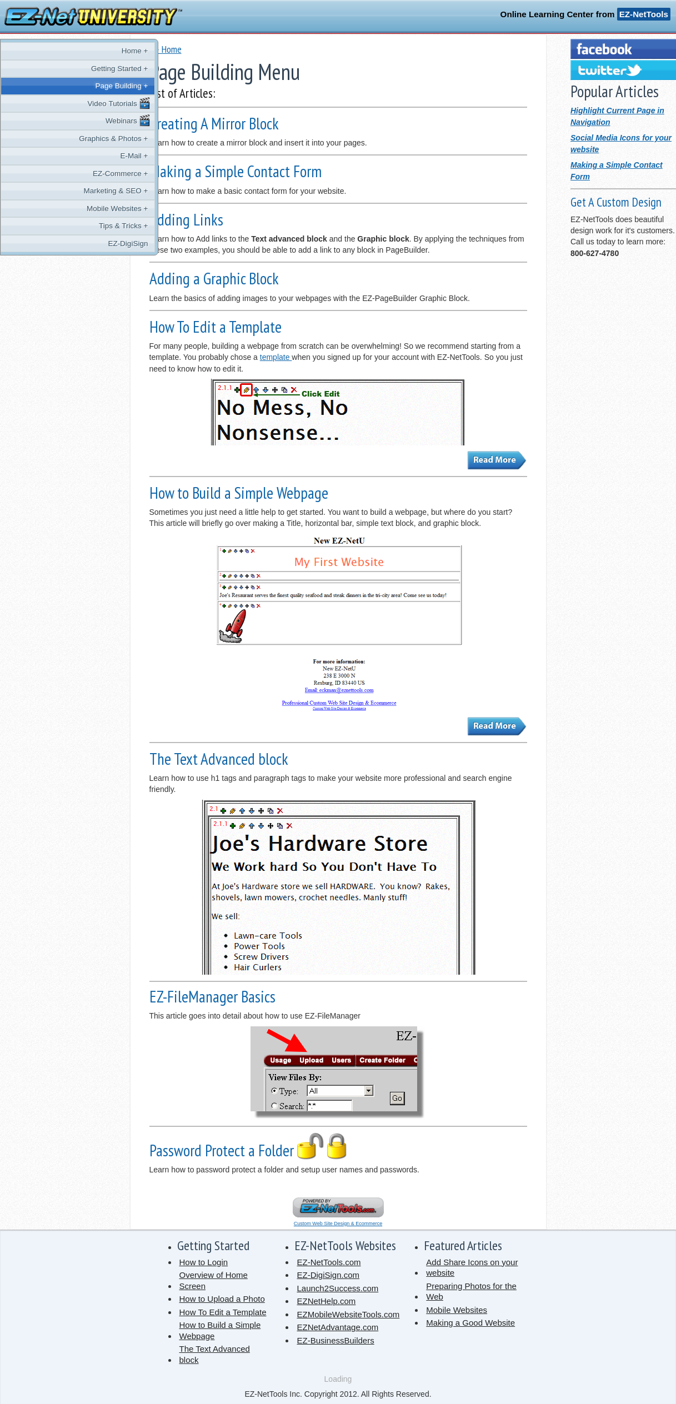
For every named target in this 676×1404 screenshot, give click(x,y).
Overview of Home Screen (213, 1280)
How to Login (203, 1262)
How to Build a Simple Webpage (238, 493)
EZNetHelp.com (326, 1301)
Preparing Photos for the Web (471, 1291)
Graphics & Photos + (71, 138)
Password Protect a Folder (249, 1150)
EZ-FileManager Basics (212, 996)
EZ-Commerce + (78, 173)
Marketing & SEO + (74, 191)
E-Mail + (92, 156)
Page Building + (79, 86)
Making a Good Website (470, 1322)
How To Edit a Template (215, 327)
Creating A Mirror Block (214, 123)
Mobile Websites (456, 1310)
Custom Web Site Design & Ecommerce (338, 1223)
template (276, 357)
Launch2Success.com (337, 1288)
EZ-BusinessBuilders (335, 1340)
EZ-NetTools (643, 14)
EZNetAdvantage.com (337, 1327)
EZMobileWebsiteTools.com (348, 1314)
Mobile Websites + (75, 208)
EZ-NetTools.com (328, 1262)
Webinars (86, 120)
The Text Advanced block (218, 759)
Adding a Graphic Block (214, 278)
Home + (92, 51)
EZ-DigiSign (86, 243)
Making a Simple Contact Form (235, 171)
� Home (165, 49)
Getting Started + (77, 68)
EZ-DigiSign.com (328, 1275)
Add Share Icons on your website (472, 1267)
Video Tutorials (77, 103)
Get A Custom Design (616, 202)
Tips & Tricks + (81, 226)
